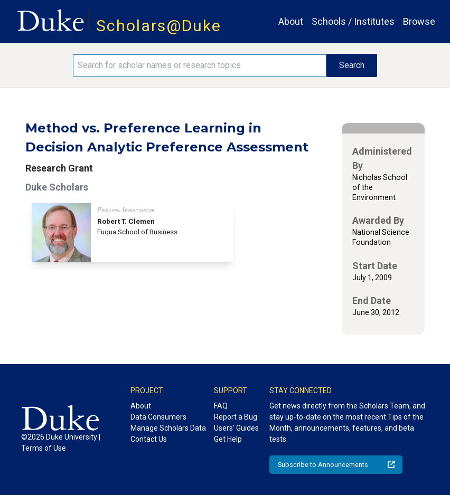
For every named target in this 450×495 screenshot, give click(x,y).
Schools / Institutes (353, 21)
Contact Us (148, 439)
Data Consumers (158, 417)
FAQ (221, 406)
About (290, 21)
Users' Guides (236, 428)
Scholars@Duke (158, 25)
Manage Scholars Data (168, 428)
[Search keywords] (199, 65)
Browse (419, 21)
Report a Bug (235, 417)
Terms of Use (43, 448)
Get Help (228, 439)
